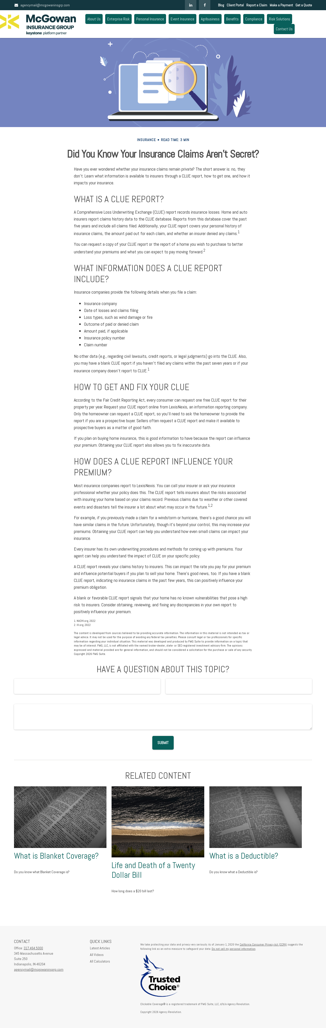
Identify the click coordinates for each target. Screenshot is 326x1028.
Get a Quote (303, 5)
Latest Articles (100, 948)
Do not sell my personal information (233, 949)
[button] (94, 19)
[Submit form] (163, 743)
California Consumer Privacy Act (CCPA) (263, 944)
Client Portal (235, 5)
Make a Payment (281, 5)
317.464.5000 (33, 948)
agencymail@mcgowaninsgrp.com (42, 5)
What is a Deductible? (243, 856)
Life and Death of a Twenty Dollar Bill (153, 870)
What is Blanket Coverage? (56, 856)
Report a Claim (256, 5)
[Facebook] (204, 5)
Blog (221, 5)
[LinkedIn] (190, 5)
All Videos (97, 954)
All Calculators (100, 961)
